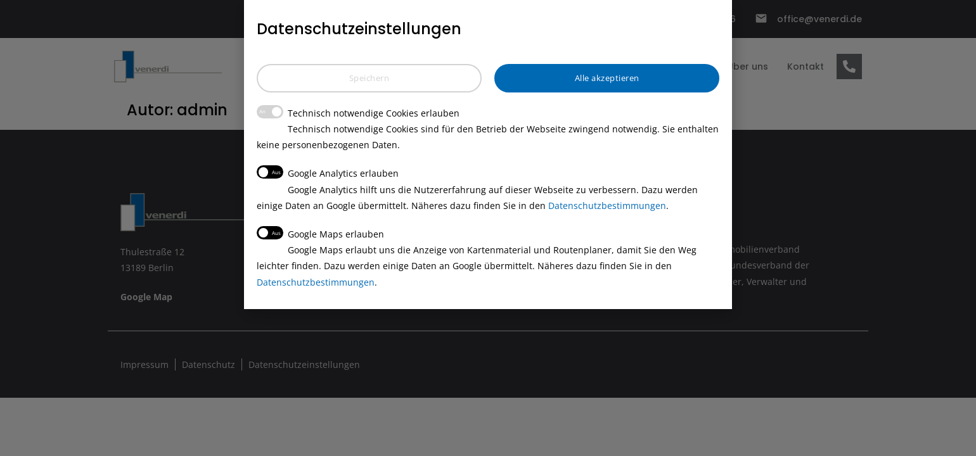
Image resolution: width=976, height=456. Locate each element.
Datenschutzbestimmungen (607, 206)
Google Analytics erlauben (328, 172)
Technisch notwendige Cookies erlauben (358, 112)
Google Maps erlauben (320, 233)
